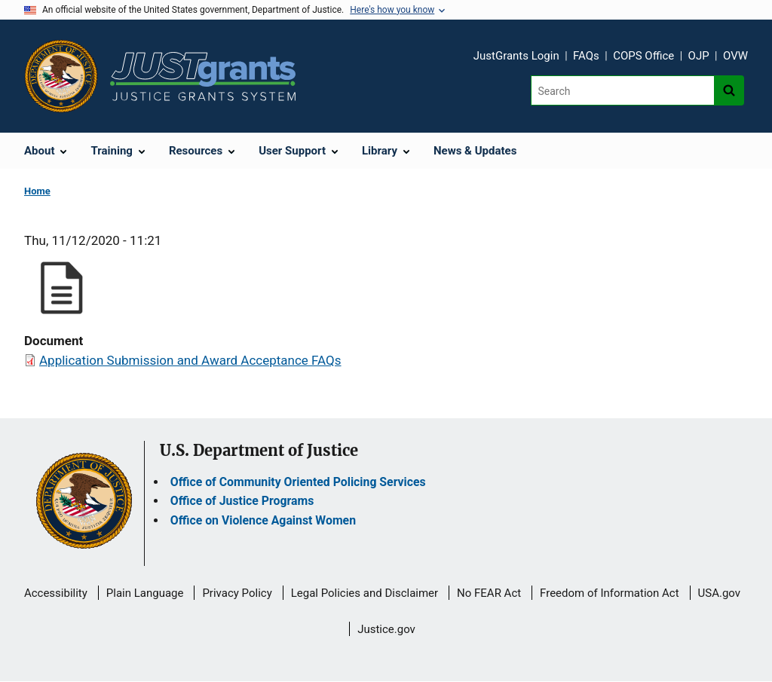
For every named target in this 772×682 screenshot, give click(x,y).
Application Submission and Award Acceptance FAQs (190, 360)
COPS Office (643, 56)
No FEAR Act (489, 593)
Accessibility (55, 593)
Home (37, 191)
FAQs (586, 56)
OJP (698, 56)
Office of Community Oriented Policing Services (298, 482)
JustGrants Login (516, 56)
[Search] (622, 90)
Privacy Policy (236, 593)
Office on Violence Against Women (263, 520)
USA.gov (719, 593)
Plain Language (145, 593)
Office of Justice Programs (242, 501)
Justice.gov (386, 629)
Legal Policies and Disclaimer (364, 593)
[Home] (203, 76)
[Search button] (729, 90)
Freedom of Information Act (609, 593)
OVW (735, 56)
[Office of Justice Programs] (61, 76)
